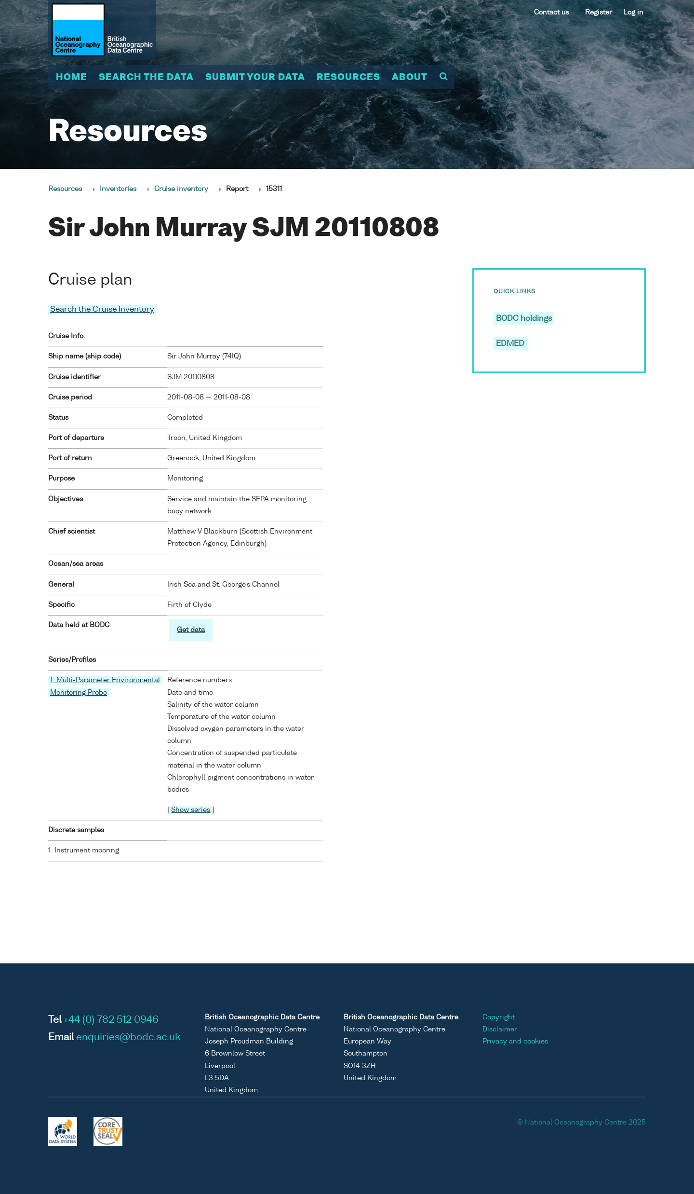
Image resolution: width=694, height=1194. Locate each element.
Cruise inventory (181, 189)
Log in (633, 12)
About (409, 77)
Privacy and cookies (515, 1041)
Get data (191, 630)
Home (71, 77)
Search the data (146, 77)
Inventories (118, 189)
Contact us (551, 12)
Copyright (498, 1017)
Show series (190, 810)
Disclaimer (499, 1029)
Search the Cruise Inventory (102, 310)
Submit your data (255, 77)
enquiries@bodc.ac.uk (128, 1038)
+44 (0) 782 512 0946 (111, 1020)
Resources (348, 77)
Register (598, 12)
